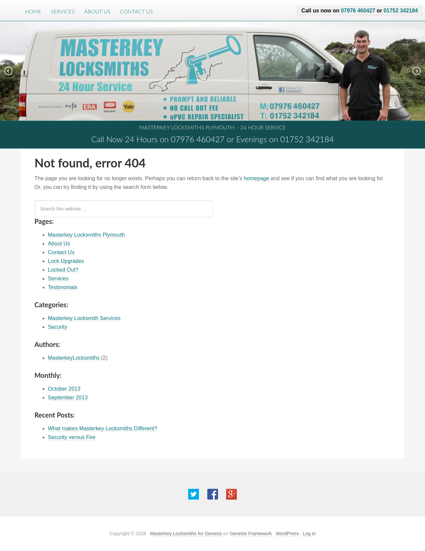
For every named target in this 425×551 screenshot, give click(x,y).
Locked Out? (63, 270)
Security (58, 327)
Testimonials (63, 287)
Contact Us (136, 11)
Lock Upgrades (66, 261)
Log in (309, 533)
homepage (256, 178)
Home (33, 11)
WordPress (287, 533)
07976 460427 (358, 10)
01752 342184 (401, 10)
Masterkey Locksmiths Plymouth (86, 235)
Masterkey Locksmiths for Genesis (186, 533)
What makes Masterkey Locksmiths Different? (102, 428)
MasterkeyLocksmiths (74, 358)
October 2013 (64, 389)
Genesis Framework (251, 533)
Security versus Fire (71, 437)
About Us (97, 11)
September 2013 (68, 397)
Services (63, 11)
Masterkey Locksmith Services (84, 318)
